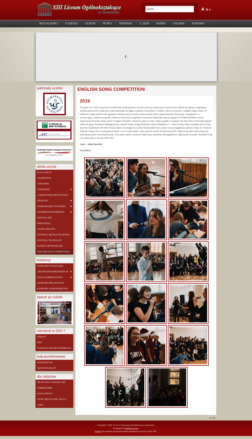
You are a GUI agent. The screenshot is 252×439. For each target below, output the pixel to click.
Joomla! (98, 431)
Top (213, 418)
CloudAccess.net (131, 428)
